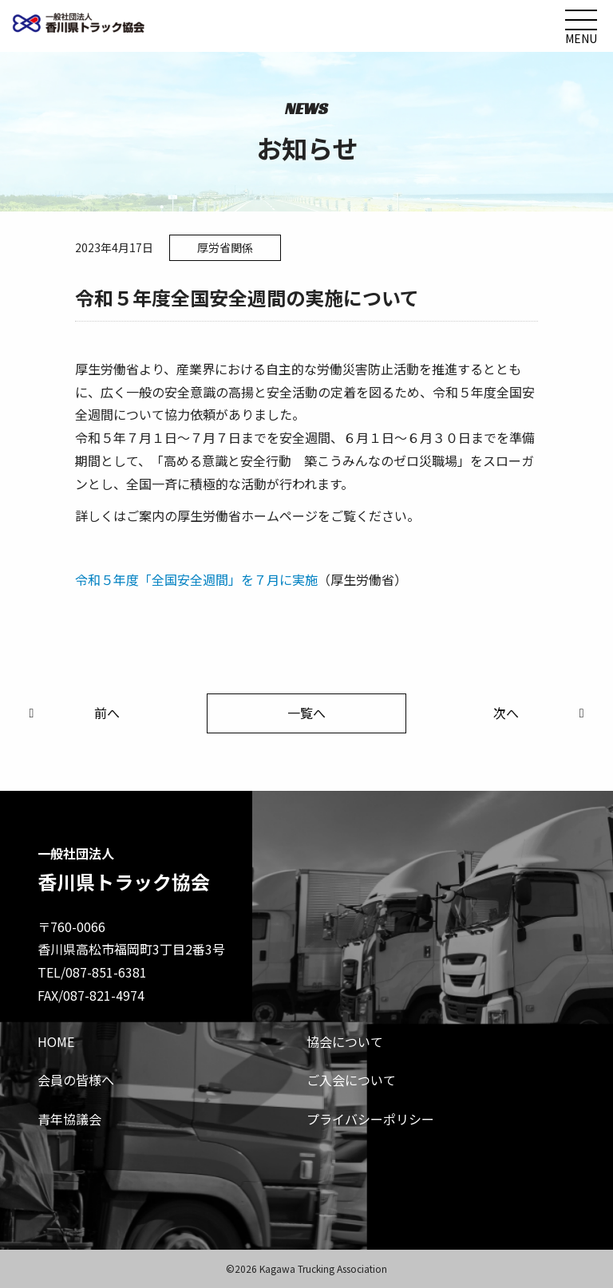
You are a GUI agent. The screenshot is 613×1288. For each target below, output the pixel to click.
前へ (71, 712)
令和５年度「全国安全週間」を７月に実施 (196, 579)
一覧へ (306, 712)
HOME (56, 1041)
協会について (344, 1041)
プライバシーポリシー (370, 1118)
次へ (541, 712)
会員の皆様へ (76, 1079)
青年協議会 (69, 1118)
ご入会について (351, 1079)
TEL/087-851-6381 (92, 972)
